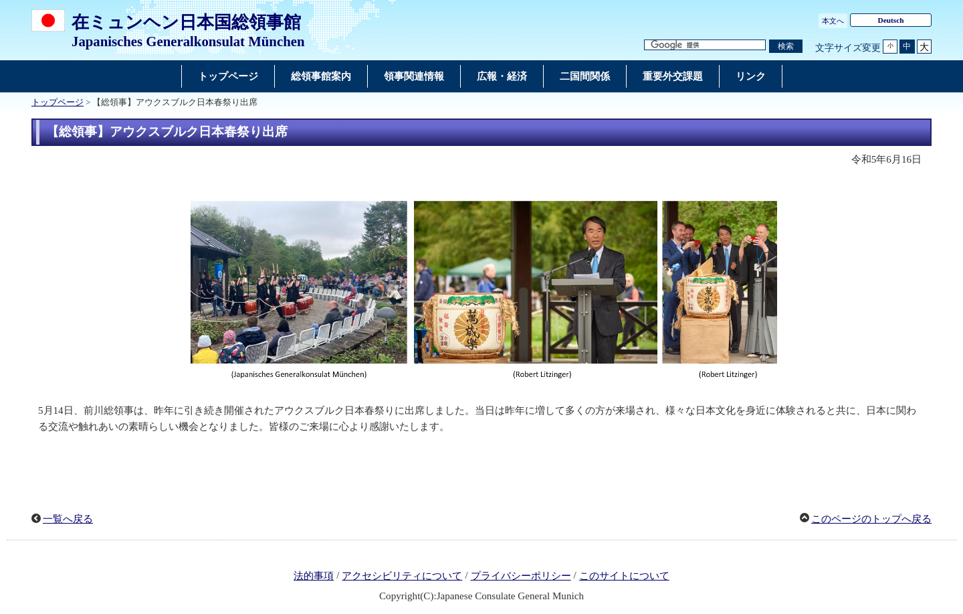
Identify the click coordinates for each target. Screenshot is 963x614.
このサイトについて (624, 575)
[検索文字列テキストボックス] (705, 45)
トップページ (57, 102)
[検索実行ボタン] (785, 47)
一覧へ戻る (68, 519)
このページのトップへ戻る (871, 519)
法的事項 (314, 575)
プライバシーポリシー (521, 575)
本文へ (833, 21)
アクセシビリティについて (402, 575)
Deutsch (890, 20)
